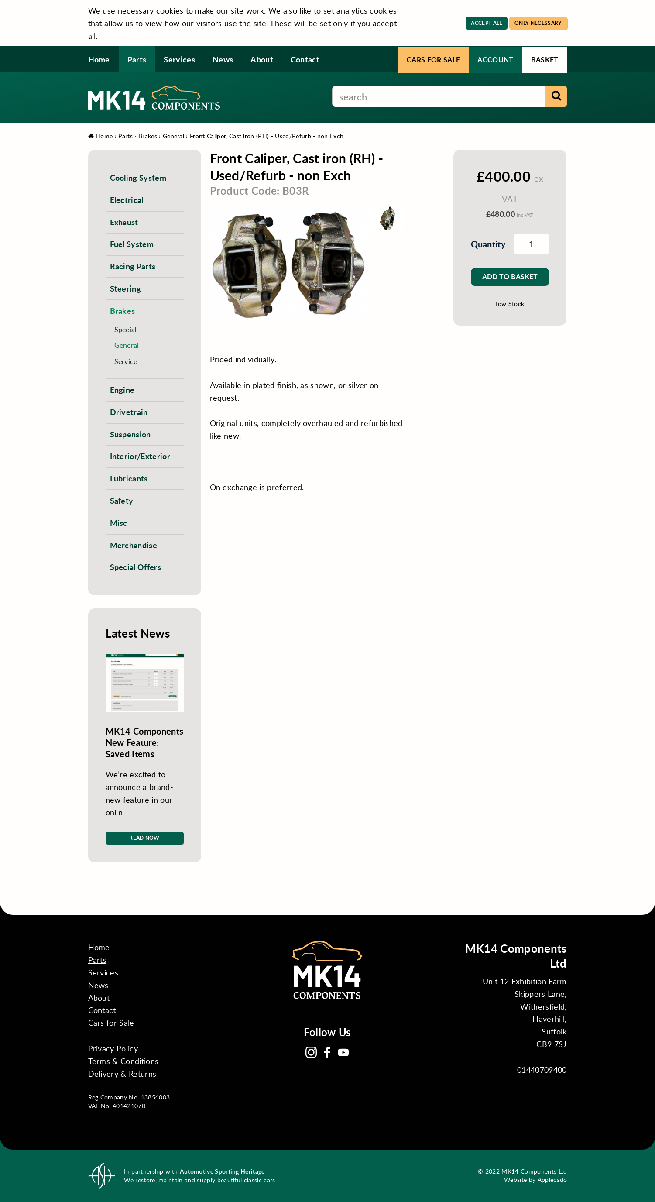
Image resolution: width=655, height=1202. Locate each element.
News (223, 59)
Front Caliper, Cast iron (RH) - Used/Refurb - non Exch (266, 136)
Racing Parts (133, 266)
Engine (122, 389)
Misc (118, 522)
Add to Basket (510, 276)
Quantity (484, 244)
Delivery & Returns (122, 1073)
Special (125, 329)
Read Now (144, 837)
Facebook (327, 1052)
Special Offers (135, 566)
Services (179, 59)
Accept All (486, 23)
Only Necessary (538, 23)
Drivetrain (129, 411)
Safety (122, 500)
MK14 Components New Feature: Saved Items (145, 742)
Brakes (147, 136)
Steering (125, 288)
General (173, 136)
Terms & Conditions (123, 1061)
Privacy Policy (113, 1048)
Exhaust (124, 221)
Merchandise (134, 544)
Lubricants (129, 478)
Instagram (311, 1052)
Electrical (127, 199)
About (261, 59)
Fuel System (132, 243)
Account (495, 60)
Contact (305, 59)
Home (99, 59)
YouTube (343, 1052)
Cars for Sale (433, 60)
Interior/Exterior (140, 455)
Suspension (130, 434)
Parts (137, 59)
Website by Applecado (535, 1179)
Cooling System (138, 177)
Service (125, 361)
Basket (545, 60)
